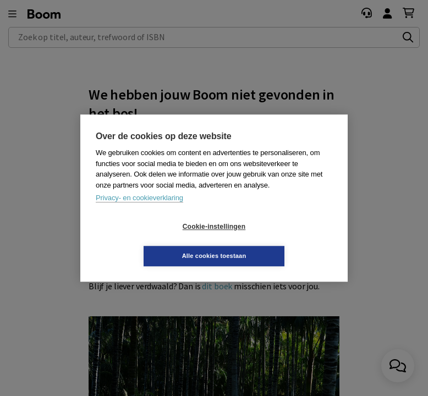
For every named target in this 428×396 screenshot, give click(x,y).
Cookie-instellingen (148, 241)
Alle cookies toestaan (280, 241)
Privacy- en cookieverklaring (139, 212)
